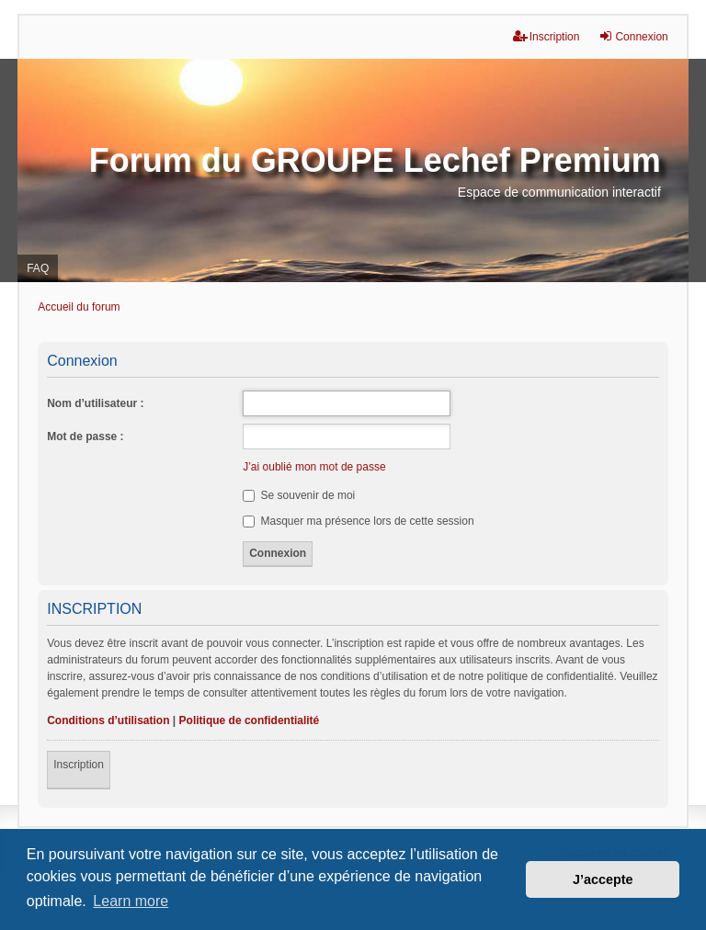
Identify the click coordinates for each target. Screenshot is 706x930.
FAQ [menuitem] (38, 268)
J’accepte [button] (603, 879)
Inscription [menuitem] (546, 36)
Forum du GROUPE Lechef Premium (375, 160)
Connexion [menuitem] (632, 36)
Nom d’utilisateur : (95, 403)
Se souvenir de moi (299, 495)
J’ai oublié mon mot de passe (314, 466)
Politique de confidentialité (249, 720)
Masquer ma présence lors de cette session (358, 521)
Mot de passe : (85, 436)
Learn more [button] (130, 901)
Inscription (78, 764)
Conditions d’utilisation (108, 720)
